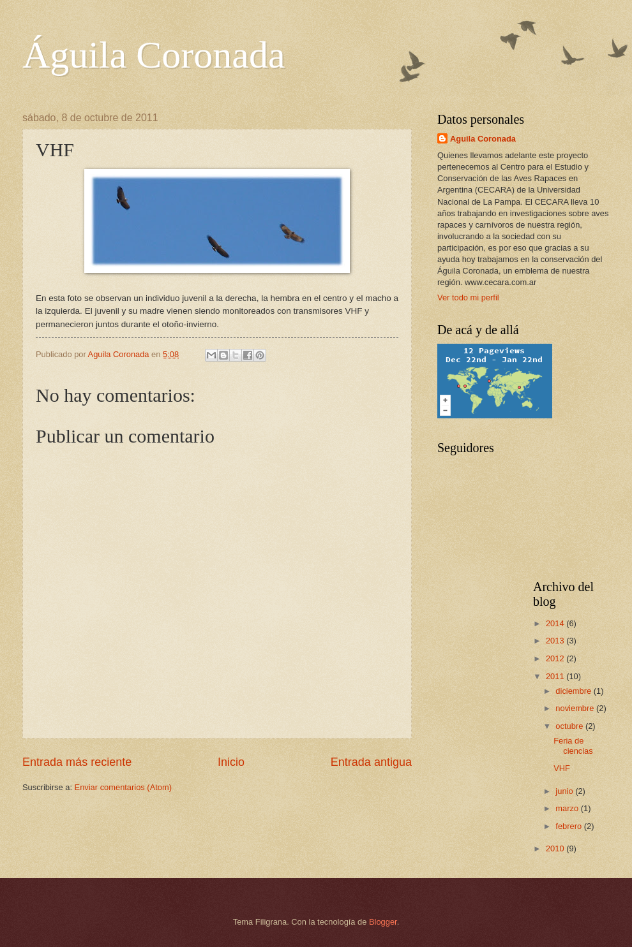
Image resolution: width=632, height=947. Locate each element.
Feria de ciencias (573, 745)
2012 (556, 658)
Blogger (383, 922)
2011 (556, 676)
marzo (567, 808)
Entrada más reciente (77, 762)
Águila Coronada (153, 55)
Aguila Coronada (483, 138)
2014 (556, 623)
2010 (556, 848)
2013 (556, 640)
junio (565, 791)
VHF (561, 768)
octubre (570, 726)
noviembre (575, 708)
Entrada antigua (371, 762)
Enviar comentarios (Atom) (123, 787)
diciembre (574, 691)
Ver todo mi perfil (468, 297)
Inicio (231, 762)
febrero (569, 826)
